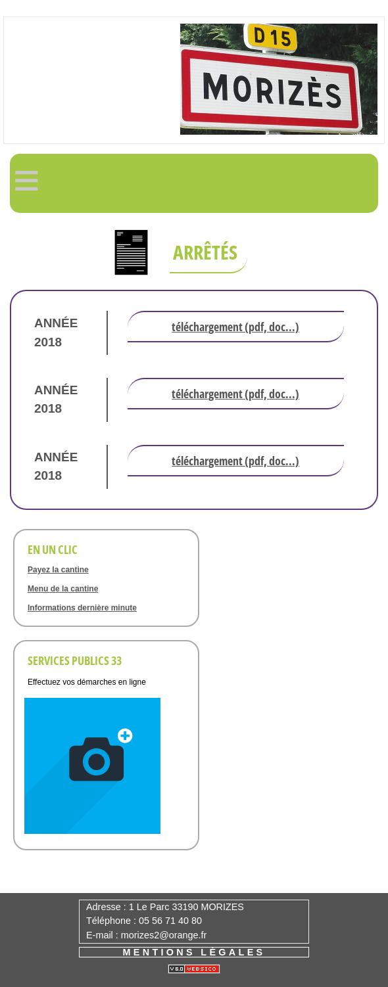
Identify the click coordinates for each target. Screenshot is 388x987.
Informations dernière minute (82, 607)
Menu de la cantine (63, 588)
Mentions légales (193, 952)
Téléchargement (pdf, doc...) (235, 326)
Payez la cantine (58, 569)
